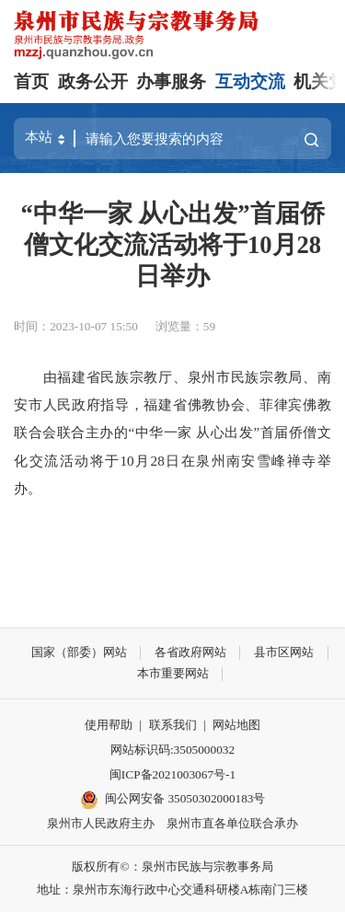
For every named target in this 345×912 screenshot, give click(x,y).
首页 (31, 81)
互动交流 (250, 81)
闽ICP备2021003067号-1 (172, 774)
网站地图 (236, 725)
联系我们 (173, 725)
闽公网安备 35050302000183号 (173, 800)
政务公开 (93, 81)
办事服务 (171, 81)
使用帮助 (108, 725)
